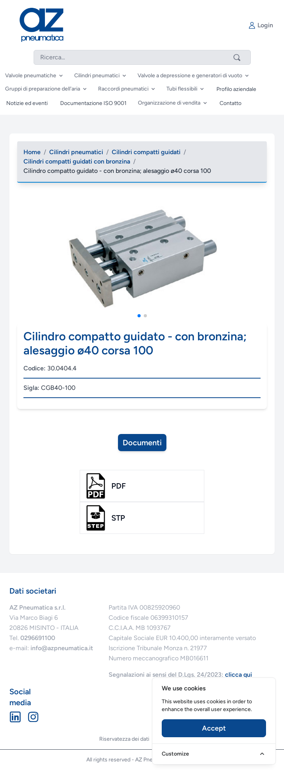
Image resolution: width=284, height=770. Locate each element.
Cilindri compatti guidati (146, 152)
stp (118, 518)
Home (32, 152)
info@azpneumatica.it (61, 648)
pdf (118, 486)
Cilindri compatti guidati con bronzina (76, 161)
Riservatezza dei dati (124, 739)
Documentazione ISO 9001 (93, 103)
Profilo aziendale (236, 89)
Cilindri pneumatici (76, 152)
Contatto (230, 103)
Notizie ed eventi (27, 103)
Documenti (142, 442)
